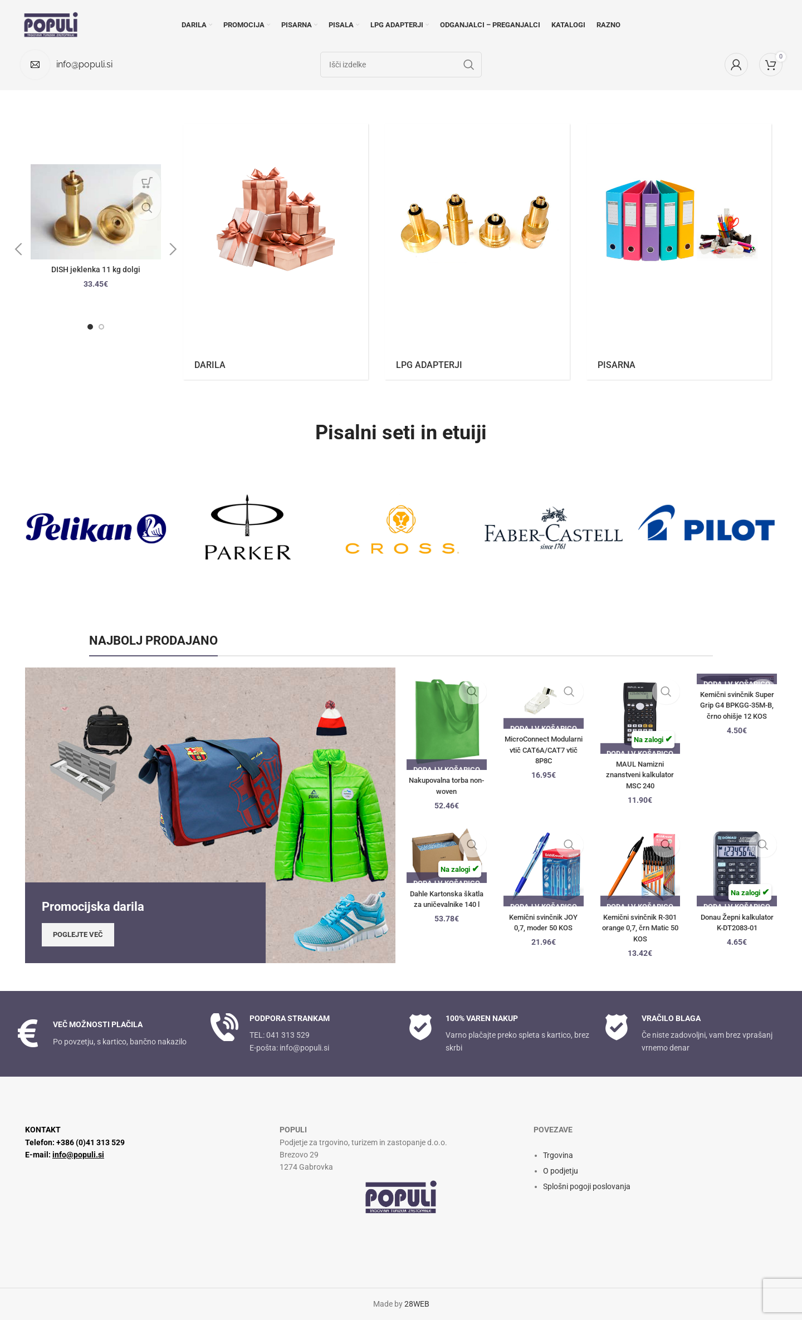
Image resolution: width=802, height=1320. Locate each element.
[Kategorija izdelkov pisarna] (678, 252)
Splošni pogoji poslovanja (586, 1186)
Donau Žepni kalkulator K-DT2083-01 (737, 927)
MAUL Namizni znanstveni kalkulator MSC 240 (640, 774)
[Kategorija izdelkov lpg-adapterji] (477, 252)
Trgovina (558, 1155)
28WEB (416, 1303)
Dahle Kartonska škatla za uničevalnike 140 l (446, 904)
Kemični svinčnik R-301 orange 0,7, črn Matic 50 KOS (639, 927)
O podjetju (560, 1170)
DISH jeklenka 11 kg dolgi (95, 269)
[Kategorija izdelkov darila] (275, 252)
